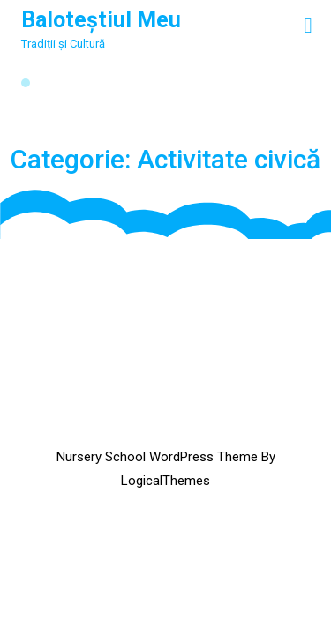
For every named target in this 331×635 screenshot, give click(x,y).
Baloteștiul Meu (101, 20)
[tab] (307, 25)
